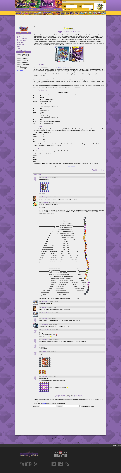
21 (62, 396)
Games (39, 9)
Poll (24, 52)
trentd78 (43, 351)
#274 (40, 339)
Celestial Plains (23, 38)
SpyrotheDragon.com (63, 67)
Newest (58, 395)
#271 (40, 376)
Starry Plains (22, 40)
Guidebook (47, 9)
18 (69, 396)
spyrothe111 (45, 177)
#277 (40, 318)
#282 (40, 202)
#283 (40, 196)
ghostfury (44, 197)
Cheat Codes (20, 44)
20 (64, 396)
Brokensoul (44, 324)
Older (75, 395)
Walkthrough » (98, 170)
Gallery (19, 46)
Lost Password (87, 4)
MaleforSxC (44, 202)
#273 (40, 345)
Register (72, 4)
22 (60, 396)
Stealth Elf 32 (45, 301)
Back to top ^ (117, 445)
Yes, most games (23, 60)
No (20, 66)
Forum (56, 9)
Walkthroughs (29, 9)
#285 (40, 177)
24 (55, 396)
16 (74, 396)
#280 (40, 307)
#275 (40, 329)
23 (58, 396)
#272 (40, 351)
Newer (63, 395)
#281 (40, 301)
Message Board (21, 50)
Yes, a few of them (24, 62)
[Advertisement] (60, 20)
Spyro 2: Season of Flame (24, 33)
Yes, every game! (23, 58)
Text (18, 48)
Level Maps (20, 42)
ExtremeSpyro (45, 339)
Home (19, 9)
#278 (40, 312)
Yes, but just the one (24, 64)
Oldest (80, 395)
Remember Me (68, 9)
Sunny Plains (22, 37)
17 (71, 396)
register (44, 403)
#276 (40, 324)
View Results (20, 70)
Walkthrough (20, 35)
